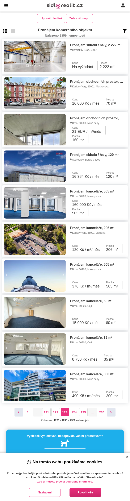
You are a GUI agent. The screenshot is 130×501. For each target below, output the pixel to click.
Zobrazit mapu (79, 18)
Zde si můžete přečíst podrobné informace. (65, 481)
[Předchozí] (18, 412)
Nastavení (45, 492)
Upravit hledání (51, 18)
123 (64, 412)
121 (46, 412)
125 (83, 412)
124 (74, 412)
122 (55, 412)
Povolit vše (85, 492)
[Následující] (111, 412)
